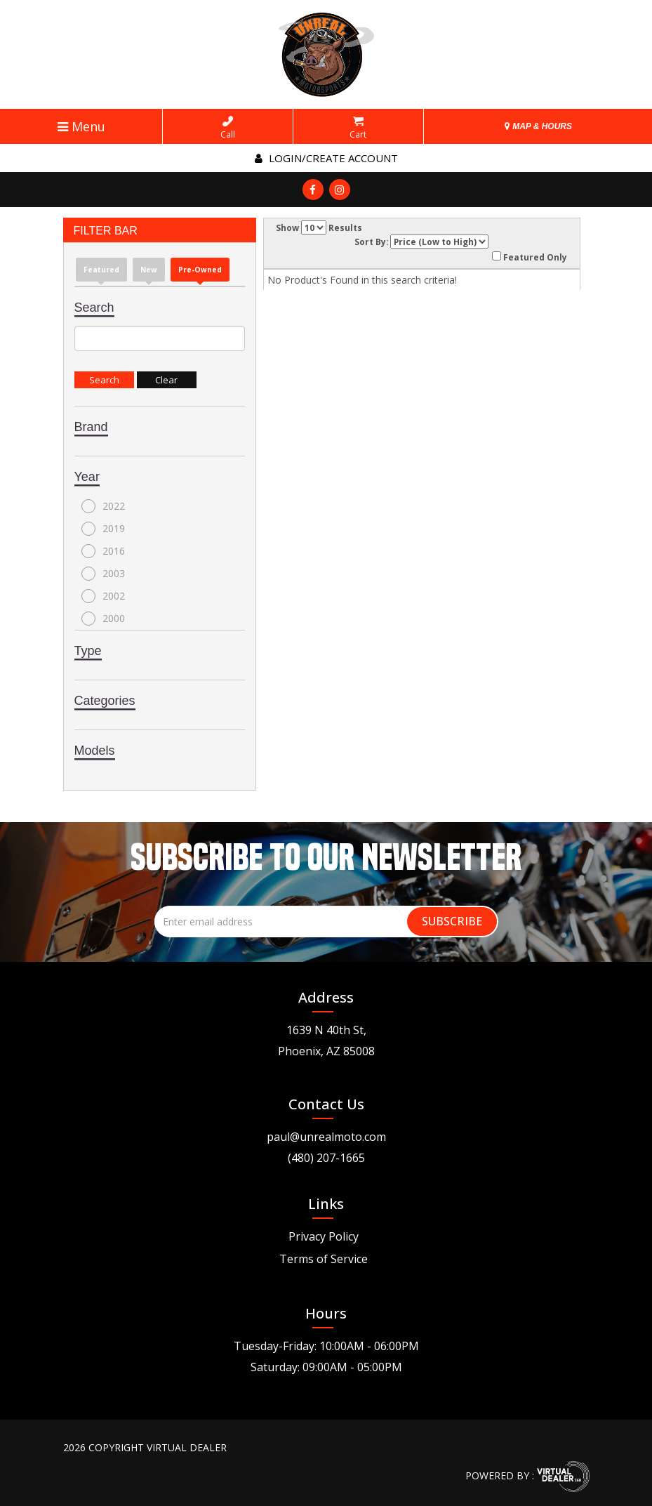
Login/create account (326, 158)
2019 (103, 529)
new (148, 270)
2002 (103, 596)
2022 (103, 506)
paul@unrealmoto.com (326, 1136)
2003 (103, 574)
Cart (358, 128)
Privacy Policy (323, 1236)
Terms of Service (323, 1259)
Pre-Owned (200, 270)
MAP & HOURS (538, 126)
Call (227, 128)
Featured (101, 270)
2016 (103, 551)
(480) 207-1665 (326, 1157)
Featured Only (529, 257)
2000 (103, 619)
